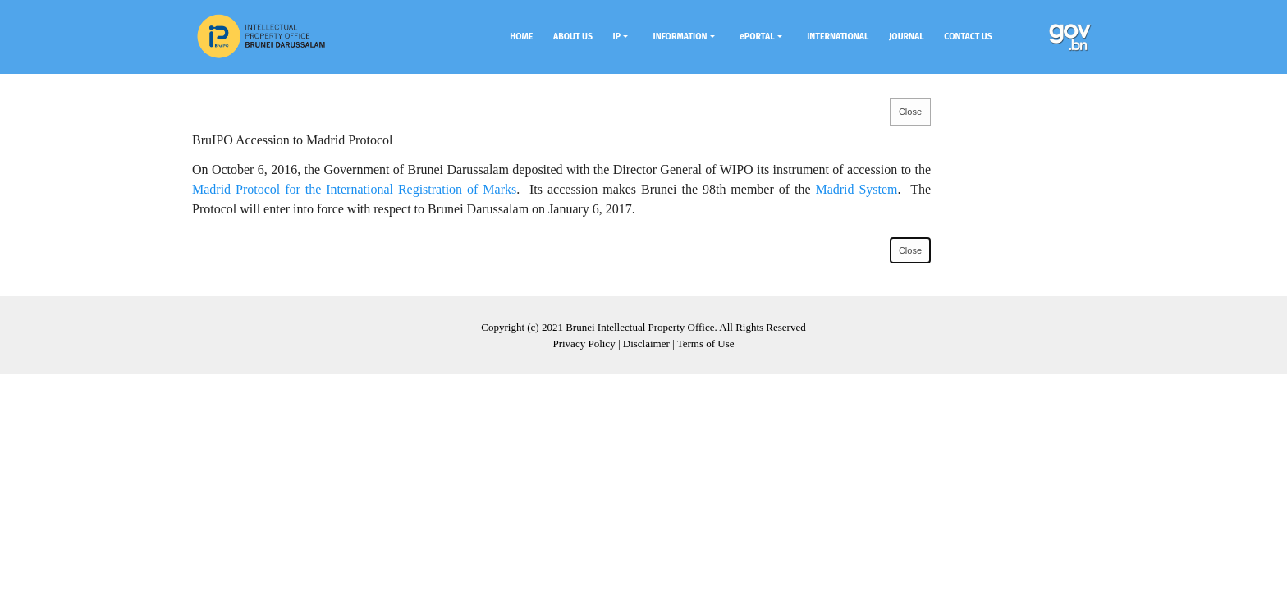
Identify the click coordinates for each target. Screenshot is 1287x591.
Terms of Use (706, 343)
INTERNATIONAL (837, 36)
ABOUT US (573, 36)
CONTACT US (968, 36)
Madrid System (856, 189)
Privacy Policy (583, 343)
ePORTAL (757, 36)
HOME (521, 36)
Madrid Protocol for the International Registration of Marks (354, 189)
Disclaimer (646, 343)
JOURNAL (906, 36)
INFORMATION (680, 36)
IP (617, 36)
